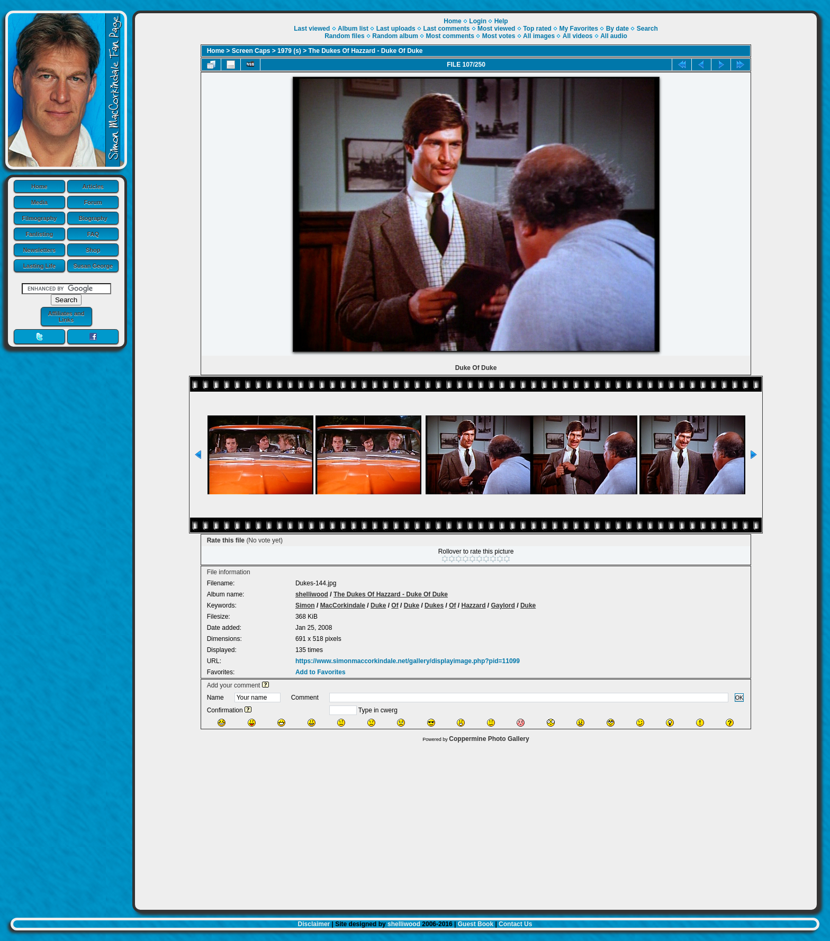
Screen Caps (251, 51)
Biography (93, 218)
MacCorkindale (342, 605)
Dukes (434, 605)
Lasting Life (39, 266)
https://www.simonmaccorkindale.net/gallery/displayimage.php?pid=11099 (407, 661)
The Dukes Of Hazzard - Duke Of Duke (366, 51)
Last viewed (312, 28)
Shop (93, 250)
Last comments (446, 28)
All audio (613, 36)
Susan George (93, 266)
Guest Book (475, 924)
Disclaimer (314, 924)
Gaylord (503, 605)
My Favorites (579, 28)
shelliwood (311, 594)
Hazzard (473, 605)
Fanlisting (39, 234)
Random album (395, 36)
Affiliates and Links (66, 316)
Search (647, 28)
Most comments (450, 36)
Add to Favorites (320, 672)
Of (394, 605)
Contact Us (515, 924)
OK (739, 697)
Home (39, 186)
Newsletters (39, 250)
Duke (378, 605)
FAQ (93, 234)
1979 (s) (289, 51)
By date (617, 28)
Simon (305, 605)
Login (477, 21)
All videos (578, 36)
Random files (344, 36)
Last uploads (396, 28)
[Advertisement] (475, 823)
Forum (93, 202)
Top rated (537, 28)
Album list (353, 28)
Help (501, 21)
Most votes (499, 36)
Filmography (39, 218)
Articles (93, 186)
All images (539, 36)
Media (39, 202)
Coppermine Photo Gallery (489, 739)
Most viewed (496, 28)
